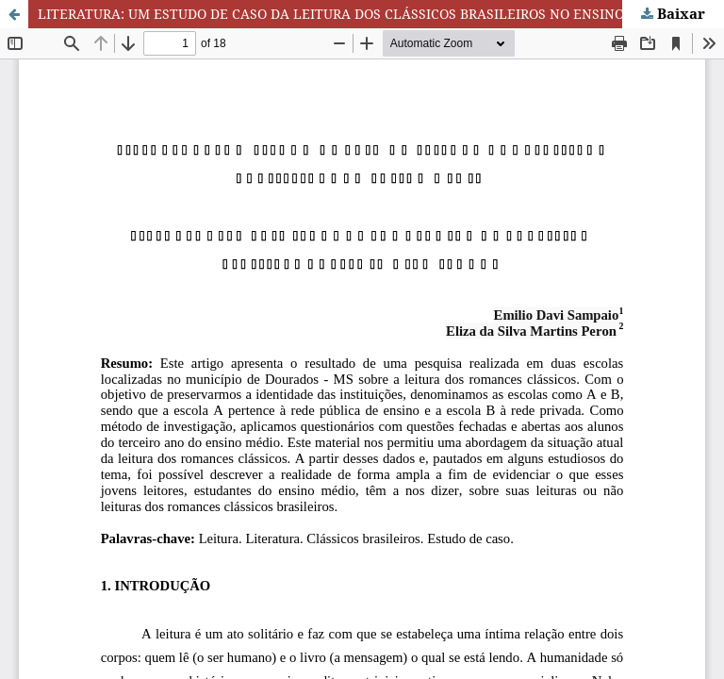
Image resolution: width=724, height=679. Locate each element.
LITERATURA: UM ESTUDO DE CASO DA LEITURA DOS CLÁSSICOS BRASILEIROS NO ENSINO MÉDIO (355, 14)
